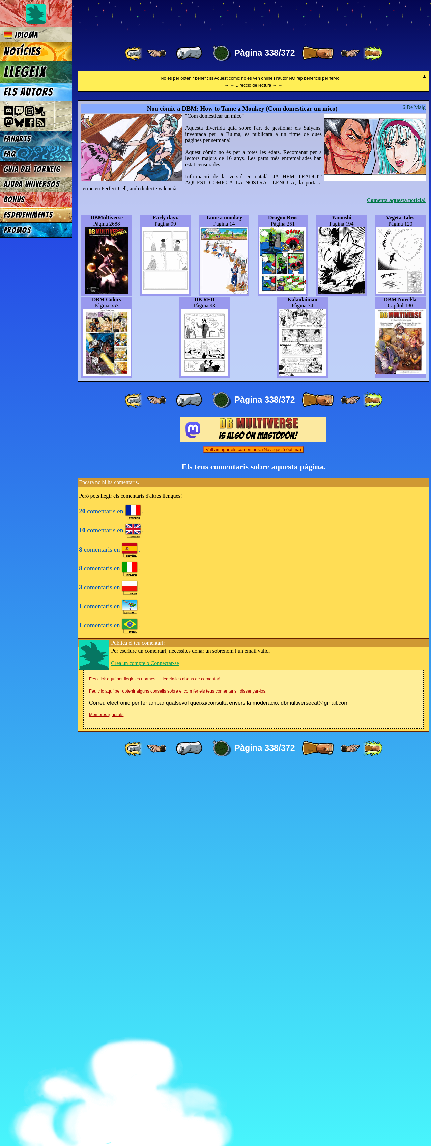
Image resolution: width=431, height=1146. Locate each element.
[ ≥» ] (350, 53)
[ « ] (189, 53)
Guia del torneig (32, 169)
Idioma (21, 35)
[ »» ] (373, 53)
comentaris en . (111, 890)
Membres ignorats (106, 1093)
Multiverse (176, 19)
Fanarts (17, 139)
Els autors (28, 92)
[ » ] (317, 53)
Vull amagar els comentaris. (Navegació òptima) (253, 828)
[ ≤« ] (156, 53)
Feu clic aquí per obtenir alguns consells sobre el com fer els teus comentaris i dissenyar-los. (177, 1069)
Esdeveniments (28, 215)
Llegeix (25, 72)
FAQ (10, 154)
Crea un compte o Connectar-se (145, 1042)
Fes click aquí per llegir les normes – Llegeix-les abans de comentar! (154, 1057)
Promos (17, 230)
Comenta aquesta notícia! (396, 579)
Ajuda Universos (32, 184)
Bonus (14, 199)
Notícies (22, 51)
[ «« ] (134, 53)
